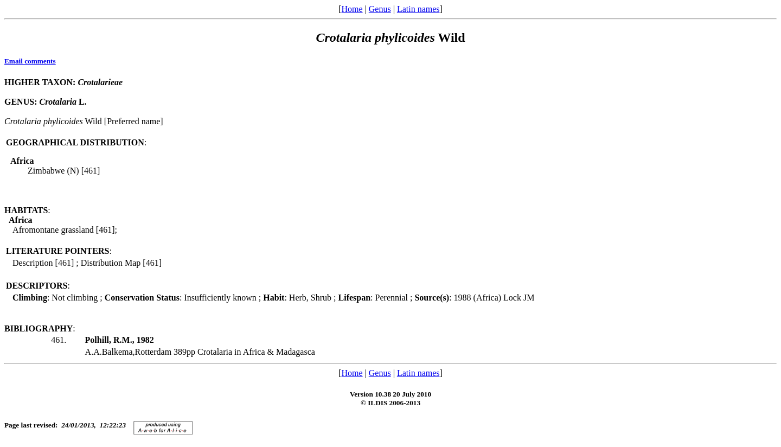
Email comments (30, 61)
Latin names (418, 9)
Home (351, 9)
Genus (380, 9)
